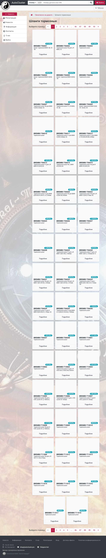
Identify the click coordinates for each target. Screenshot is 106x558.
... (71, 27)
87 (80, 27)
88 (85, 27)
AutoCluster (18, 2)
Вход (57, 540)
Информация (16, 540)
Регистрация (47, 540)
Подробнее (43, 54)
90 (94, 27)
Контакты (28, 540)
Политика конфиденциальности (89, 540)
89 (90, 27)
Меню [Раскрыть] (99, 8)
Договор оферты (68, 540)
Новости (5, 540)
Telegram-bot (43, 547)
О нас (37, 540)
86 (76, 27)
